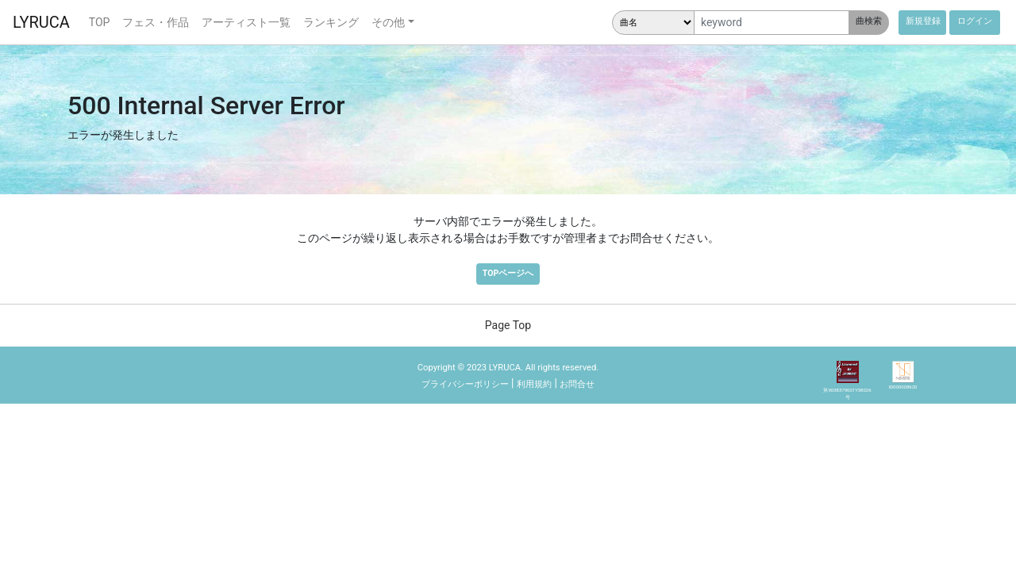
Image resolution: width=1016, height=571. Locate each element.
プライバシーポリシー (465, 384)
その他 (388, 22)
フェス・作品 (155, 22)
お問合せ (577, 384)
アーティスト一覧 (246, 22)
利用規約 (534, 384)
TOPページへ (508, 273)
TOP (99, 22)
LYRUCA (41, 22)
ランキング (331, 22)
